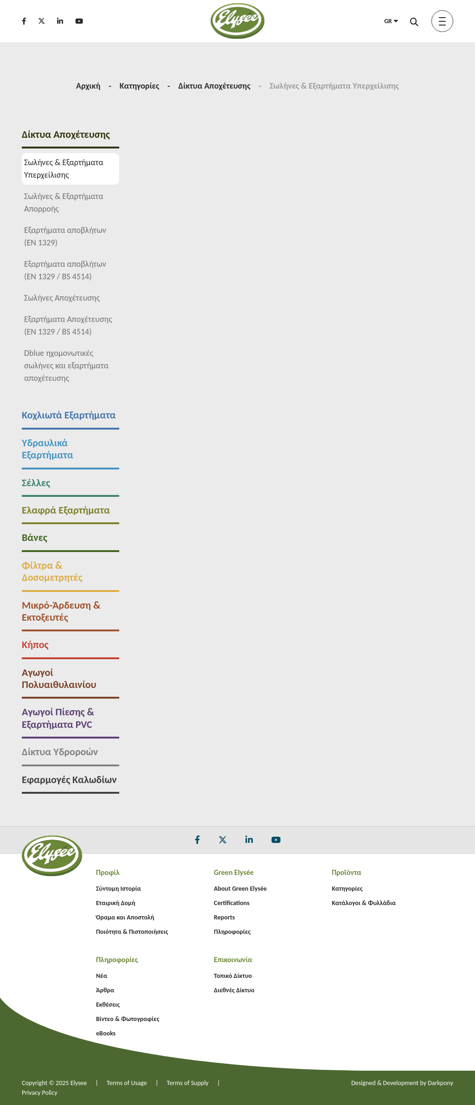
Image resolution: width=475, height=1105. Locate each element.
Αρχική (88, 86)
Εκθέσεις (108, 1005)
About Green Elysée (240, 889)
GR (391, 21)
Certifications (232, 903)
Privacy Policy (40, 1093)
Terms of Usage (127, 1083)
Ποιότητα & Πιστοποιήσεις (132, 932)
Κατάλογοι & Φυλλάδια (364, 903)
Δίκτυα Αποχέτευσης (214, 86)
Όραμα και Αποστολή (125, 917)
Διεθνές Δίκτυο (234, 990)
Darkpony (440, 1083)
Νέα (101, 976)
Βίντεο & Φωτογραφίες (127, 1019)
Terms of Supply (188, 1083)
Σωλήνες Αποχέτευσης (51, 298)
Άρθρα (105, 990)
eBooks (106, 1033)
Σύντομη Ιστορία (118, 889)
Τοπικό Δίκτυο (233, 976)
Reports (224, 917)
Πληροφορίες (232, 932)
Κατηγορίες (139, 86)
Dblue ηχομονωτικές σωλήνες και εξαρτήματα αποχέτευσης (55, 365)
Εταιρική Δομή (115, 903)
